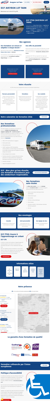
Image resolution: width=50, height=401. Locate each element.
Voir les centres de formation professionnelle (21, 291)
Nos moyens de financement (41, 172)
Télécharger (44, 116)
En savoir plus (6, 256)
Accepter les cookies (33, 313)
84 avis (11, 325)
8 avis (10, 297)
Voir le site (5, 305)
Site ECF (46, 2)
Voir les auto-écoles (34, 291)
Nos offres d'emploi (37, 2)
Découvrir (45, 365)
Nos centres (27, 2)
